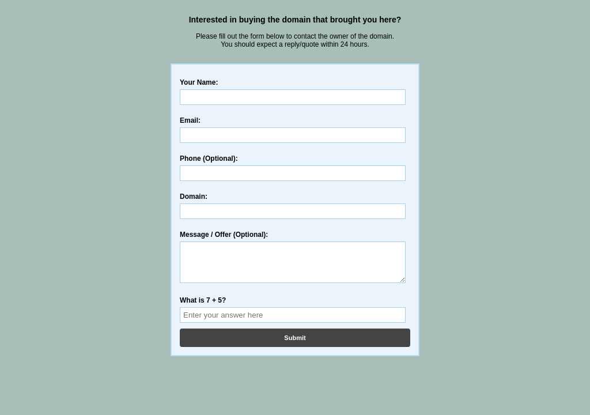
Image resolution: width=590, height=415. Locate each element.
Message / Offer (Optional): (224, 235)
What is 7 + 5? (203, 307)
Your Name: (199, 82)
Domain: (193, 197)
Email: (190, 120)
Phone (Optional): (209, 158)
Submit (294, 344)
